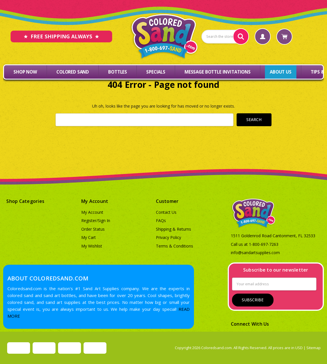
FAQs (161, 220)
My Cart (88, 237)
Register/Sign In (95, 220)
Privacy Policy (168, 237)
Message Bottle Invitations (218, 72)
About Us (281, 72)
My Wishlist (91, 246)
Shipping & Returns (173, 229)
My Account (92, 212)
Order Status (93, 229)
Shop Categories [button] (25, 201)
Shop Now (25, 72)
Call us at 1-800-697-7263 (254, 244)
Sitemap (313, 347)
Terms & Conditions (174, 246)
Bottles (117, 72)
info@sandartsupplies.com (255, 252)
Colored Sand (72, 72)
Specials (155, 72)
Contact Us (166, 212)
